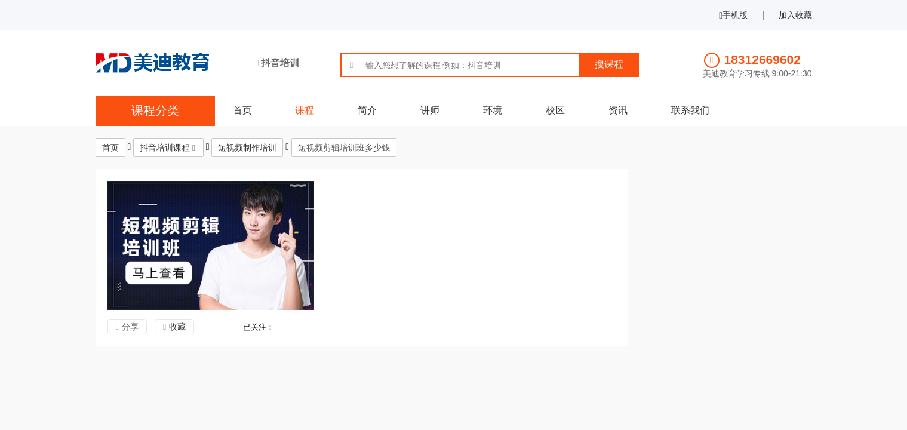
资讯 (618, 110)
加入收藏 (795, 15)
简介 (367, 110)
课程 (304, 110)
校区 (555, 110)
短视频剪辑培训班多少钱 (344, 147)
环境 (492, 110)
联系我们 (690, 110)
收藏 (177, 326)
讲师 (429, 110)
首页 (242, 110)
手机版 (733, 15)
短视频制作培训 (247, 147)
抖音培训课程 (165, 147)
